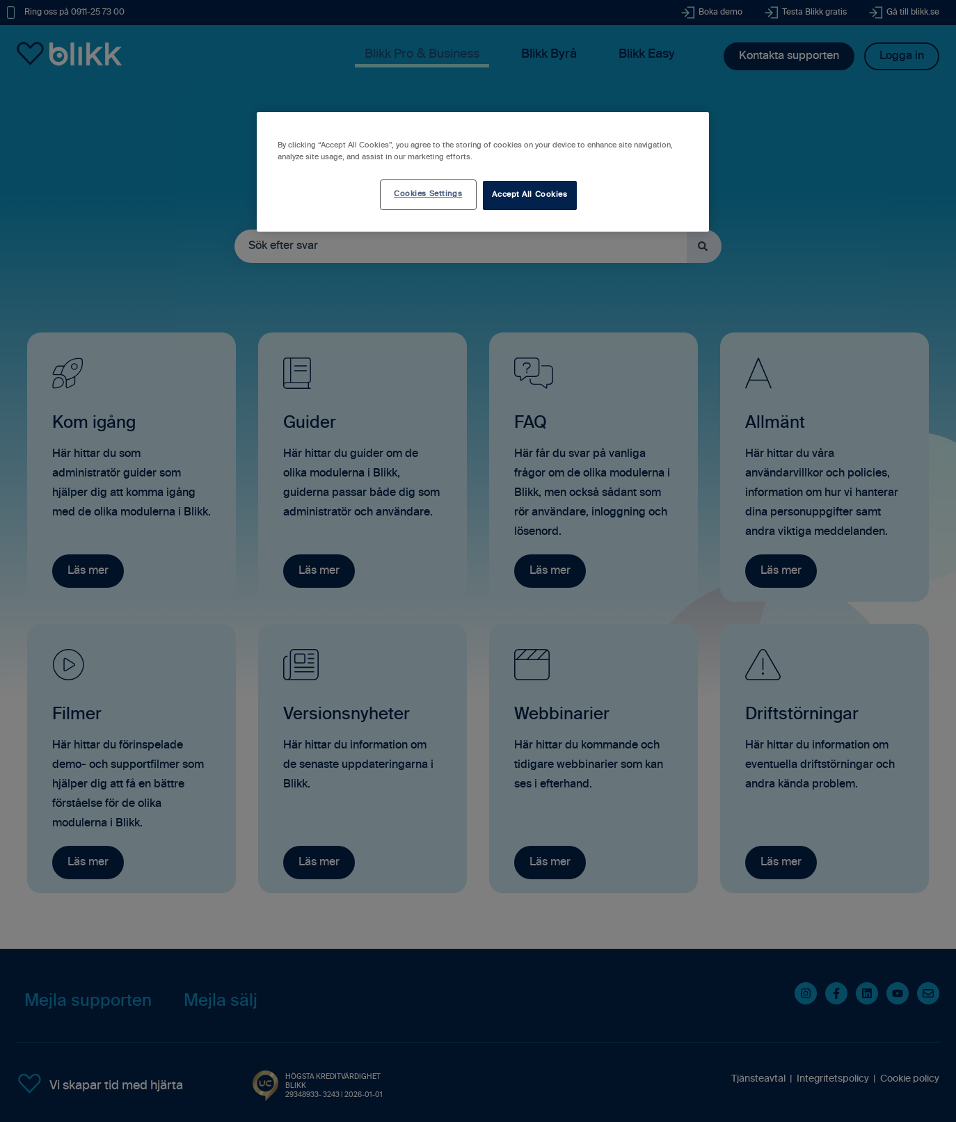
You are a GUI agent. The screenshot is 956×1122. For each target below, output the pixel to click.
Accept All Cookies (529, 195)
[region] (483, 172)
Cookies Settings (428, 194)
